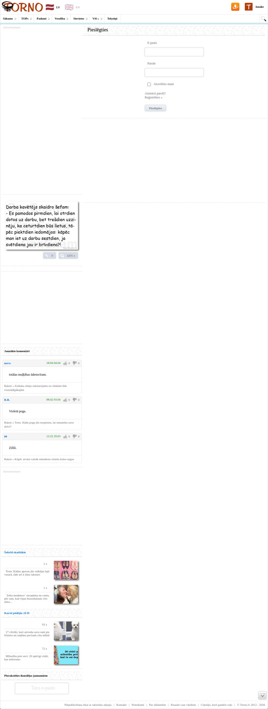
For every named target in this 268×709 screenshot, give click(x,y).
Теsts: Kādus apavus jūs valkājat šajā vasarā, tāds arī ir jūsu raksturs (26, 573)
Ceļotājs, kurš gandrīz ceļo (216, 704)
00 (5, 436)
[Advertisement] (174, 158)
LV (58, 7)
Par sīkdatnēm (157, 704)
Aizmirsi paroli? (155, 93)
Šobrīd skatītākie (15, 552)
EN (78, 7)
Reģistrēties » (153, 97)
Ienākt (259, 6)
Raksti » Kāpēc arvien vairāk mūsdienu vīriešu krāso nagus (39, 459)
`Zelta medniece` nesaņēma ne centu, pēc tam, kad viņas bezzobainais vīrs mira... (26, 598)
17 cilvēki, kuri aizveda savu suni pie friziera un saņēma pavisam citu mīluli (27, 633)
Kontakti (121, 704)
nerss (7, 363)
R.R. (7, 399)
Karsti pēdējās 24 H (16, 613)
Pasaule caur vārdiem (183, 704)
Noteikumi (138, 704)
